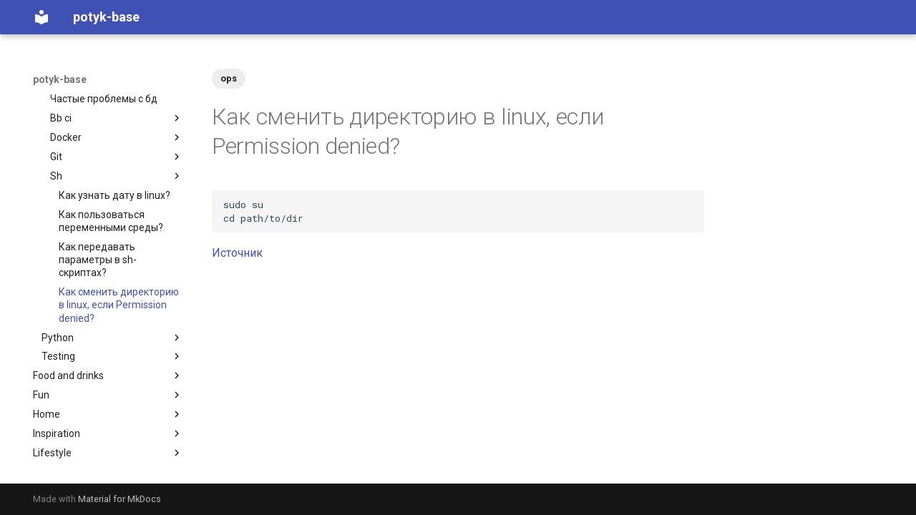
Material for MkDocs (119, 499)
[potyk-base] (41, 17)
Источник (237, 253)
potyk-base (60, 79)
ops (228, 78)
